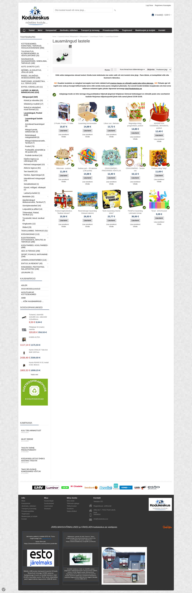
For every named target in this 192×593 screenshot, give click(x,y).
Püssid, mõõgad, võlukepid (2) (35, 188)
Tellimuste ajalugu (73, 503)
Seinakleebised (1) (31, 184)
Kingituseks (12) (29, 224)
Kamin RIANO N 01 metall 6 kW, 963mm (39, 364)
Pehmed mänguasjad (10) (34, 164)
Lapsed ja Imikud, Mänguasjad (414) (30, 91)
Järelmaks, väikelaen (69, 30)
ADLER (24, 285)
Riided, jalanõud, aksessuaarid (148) (30, 77)
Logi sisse (149, 5)
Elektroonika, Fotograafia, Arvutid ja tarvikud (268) (33, 240)
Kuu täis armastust (34, 431)
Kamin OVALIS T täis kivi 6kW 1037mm (38, 351)
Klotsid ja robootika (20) (33, 100)
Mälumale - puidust (64, 168)
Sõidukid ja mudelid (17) (33, 104)
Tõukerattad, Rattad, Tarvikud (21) (31, 214)
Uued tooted (48, 506)
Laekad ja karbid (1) (32, 193)
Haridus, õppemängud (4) (34, 175)
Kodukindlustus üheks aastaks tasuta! (34, 460)
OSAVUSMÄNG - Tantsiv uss (135, 169)
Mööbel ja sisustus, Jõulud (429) (31, 71)
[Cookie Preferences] (3, 589)
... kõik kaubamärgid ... (32, 301)
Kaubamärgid (48, 501)
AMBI (23, 298)
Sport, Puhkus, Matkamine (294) (34, 255)
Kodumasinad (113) (30, 234)
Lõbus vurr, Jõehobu (111, 123)
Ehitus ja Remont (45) (32, 263)
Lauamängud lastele (111, 36)
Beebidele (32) (28, 197)
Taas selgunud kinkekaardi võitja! (34, 471)
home (54, 36)
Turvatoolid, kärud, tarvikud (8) (33, 219)
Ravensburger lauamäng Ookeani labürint (87, 212)
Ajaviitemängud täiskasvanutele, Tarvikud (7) (34, 201)
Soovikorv (70, 509)
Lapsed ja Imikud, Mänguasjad (68, 36)
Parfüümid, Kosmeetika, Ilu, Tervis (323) (33, 82)
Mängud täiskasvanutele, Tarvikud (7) (35, 142)
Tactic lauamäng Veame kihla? (111, 212)
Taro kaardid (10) (31, 171)
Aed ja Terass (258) (30, 251)
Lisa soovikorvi (63, 134)
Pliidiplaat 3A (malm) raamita (36, 328)
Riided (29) (27, 227)
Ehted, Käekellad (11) (32, 87)
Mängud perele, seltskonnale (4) (31, 131)
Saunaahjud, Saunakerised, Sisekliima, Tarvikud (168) (34, 61)
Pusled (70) (29, 146)
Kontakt (161, 30)
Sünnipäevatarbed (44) (32, 206)
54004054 (97, 514)
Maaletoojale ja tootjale (145, 30)
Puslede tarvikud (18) (33, 155)
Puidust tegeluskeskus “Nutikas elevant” (63, 212)
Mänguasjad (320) (30, 97)
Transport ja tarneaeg (90, 30)
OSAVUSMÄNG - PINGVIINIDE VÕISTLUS (111, 169)
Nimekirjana (112, 69)
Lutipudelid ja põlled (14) (32, 209)
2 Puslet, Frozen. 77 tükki (63, 123)
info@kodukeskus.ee (101, 519)
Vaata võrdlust (72, 511)
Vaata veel (34, 374)
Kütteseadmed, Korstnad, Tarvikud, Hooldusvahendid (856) (32, 46)
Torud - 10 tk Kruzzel (159, 211)
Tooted (32, 30)
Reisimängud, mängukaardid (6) (32, 136)
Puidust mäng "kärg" (159, 168)
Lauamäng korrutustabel (87, 123)
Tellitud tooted (71, 506)
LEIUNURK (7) (27, 272)
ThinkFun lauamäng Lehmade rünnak (135, 212)
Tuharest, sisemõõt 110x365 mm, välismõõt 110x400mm (38, 317)
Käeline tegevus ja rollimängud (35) (31, 160)
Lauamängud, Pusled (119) (33, 114)
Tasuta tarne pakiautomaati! (34, 449)
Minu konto (71, 501)
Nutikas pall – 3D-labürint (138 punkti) (87, 169)
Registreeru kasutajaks (163, 5)
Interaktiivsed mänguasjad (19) (34, 179)
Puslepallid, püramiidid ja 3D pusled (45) (35, 151)
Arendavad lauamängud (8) (34, 125)
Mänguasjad (84, 36)
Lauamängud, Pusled (96, 36)
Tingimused (127, 30)
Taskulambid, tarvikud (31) (34, 231)
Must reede (34, 440)
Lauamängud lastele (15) (34, 119)
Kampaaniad (51, 30)
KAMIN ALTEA (34, 337)
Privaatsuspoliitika (111, 30)
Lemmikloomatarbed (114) (34, 260)
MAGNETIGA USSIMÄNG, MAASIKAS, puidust (159, 125)
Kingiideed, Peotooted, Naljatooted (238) (33, 268)
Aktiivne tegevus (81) (32, 168)
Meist (40, 30)
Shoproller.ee (167, 527)
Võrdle (63, 137)
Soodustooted (49, 503)
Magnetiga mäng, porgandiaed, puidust (135, 124)
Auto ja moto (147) (30, 67)
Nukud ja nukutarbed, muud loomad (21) (32, 108)
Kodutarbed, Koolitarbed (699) (34, 246)
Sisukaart (47, 509)
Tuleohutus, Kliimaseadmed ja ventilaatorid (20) (30, 53)
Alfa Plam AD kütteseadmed (28, 293)
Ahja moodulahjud (30, 289)
